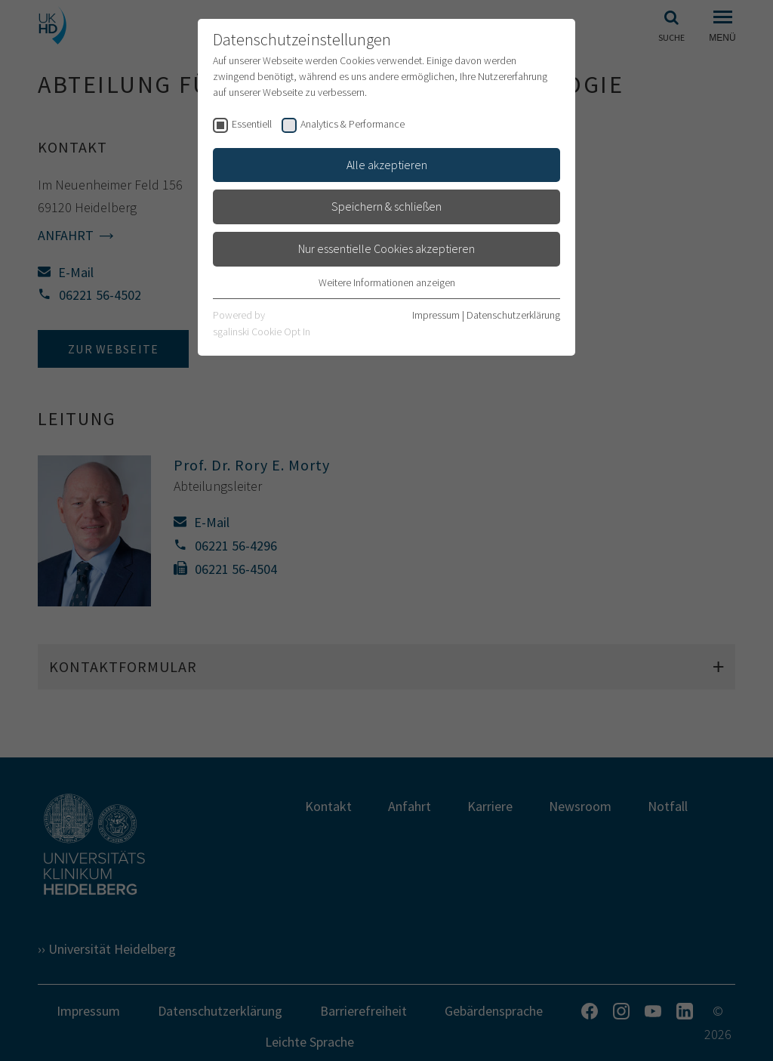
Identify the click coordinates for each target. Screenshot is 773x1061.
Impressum (436, 315)
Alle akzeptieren (386, 164)
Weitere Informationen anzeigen (387, 282)
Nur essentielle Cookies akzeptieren (386, 248)
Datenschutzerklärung (513, 315)
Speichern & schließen (386, 206)
